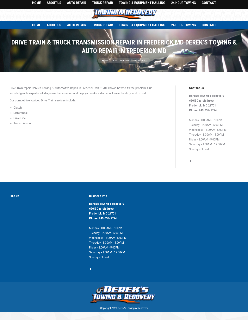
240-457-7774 (208, 118)
